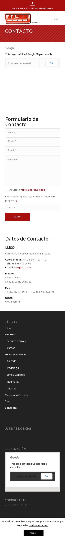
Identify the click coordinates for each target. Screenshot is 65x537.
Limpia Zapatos (16, 374)
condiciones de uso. (38, 525)
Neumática (13, 381)
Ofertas (11, 388)
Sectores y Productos (18, 354)
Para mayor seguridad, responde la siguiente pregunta (30, 198)
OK (51, 63)
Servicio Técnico (16, 341)
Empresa (10, 334)
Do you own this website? (19, 63)
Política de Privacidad (32, 189)
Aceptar (33, 532)
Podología (13, 367)
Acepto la (28, 189)
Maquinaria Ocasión (16, 395)
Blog (7, 401)
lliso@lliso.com (22, 267)
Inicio (8, 328)
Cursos (11, 348)
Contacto (11, 407)
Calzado (11, 361)
